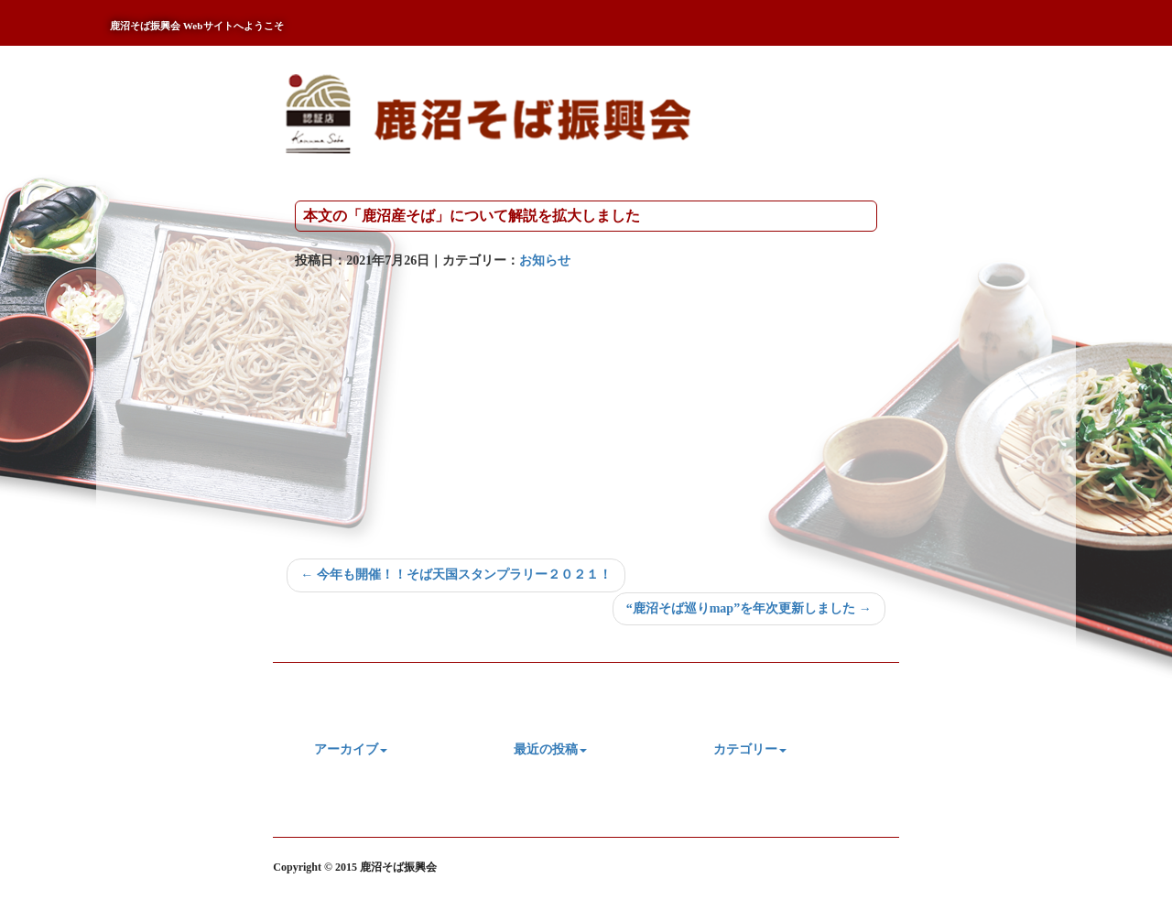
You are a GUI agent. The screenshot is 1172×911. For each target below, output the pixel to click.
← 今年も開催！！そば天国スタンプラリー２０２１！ (456, 574)
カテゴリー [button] (750, 749)
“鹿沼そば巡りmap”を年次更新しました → (749, 608)
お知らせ (544, 260)
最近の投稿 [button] (550, 749)
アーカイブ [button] (350, 749)
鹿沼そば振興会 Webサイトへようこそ (197, 25)
